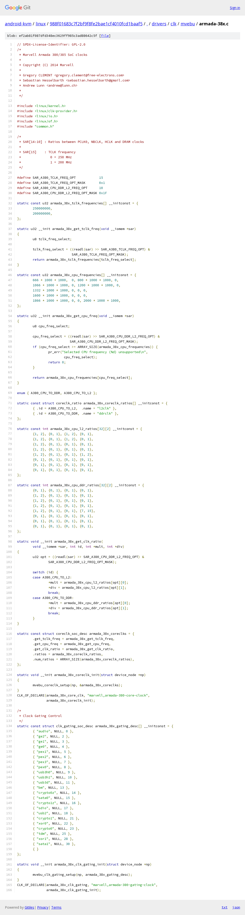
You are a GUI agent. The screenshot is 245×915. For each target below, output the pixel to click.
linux (41, 24)
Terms (56, 907)
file (105, 36)
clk (173, 24)
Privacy (42, 907)
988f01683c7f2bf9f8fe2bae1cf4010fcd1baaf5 (96, 24)
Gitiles (29, 907)
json (236, 907)
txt (224, 907)
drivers (159, 24)
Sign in (235, 7)
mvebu (188, 24)
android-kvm (18, 24)
